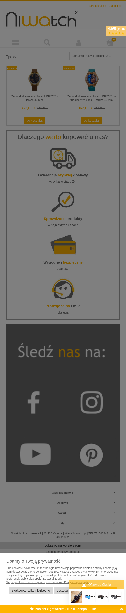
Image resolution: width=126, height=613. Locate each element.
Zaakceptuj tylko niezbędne (31, 590)
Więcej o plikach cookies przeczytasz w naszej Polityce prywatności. (48, 582)
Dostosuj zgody (67, 590)
